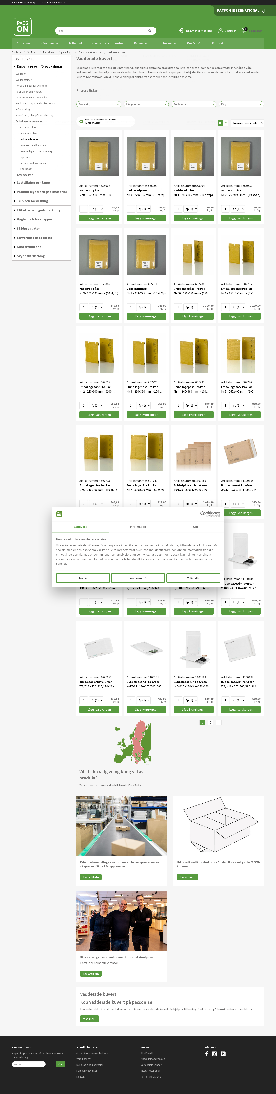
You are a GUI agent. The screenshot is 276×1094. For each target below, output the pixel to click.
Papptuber (26, 156)
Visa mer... (89, 1018)
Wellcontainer (24, 78)
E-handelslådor (28, 126)
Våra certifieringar (151, 1063)
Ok (60, 1063)
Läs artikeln (91, 876)
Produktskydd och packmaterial (42, 190)
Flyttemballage (24, 173)
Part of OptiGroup (151, 1075)
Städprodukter (28, 227)
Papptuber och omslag (29, 90)
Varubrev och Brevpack (33, 144)
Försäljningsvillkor (86, 1069)
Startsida (16, 51)
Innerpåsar (26, 167)
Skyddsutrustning (31, 255)
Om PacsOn (194, 43)
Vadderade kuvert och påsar (32, 96)
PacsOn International (53, 2)
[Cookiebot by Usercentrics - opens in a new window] (203, 514)
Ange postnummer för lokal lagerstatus (98, 120)
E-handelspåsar (28, 132)
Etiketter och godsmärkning (38, 209)
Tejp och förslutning (32, 200)
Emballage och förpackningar (57, 51)
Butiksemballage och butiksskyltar (35, 102)
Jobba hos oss (167, 43)
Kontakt (217, 43)
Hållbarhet (75, 43)
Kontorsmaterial (30, 245)
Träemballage (23, 108)
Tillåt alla (193, 578)
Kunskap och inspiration (108, 43)
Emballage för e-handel (90, 51)
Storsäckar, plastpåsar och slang (34, 114)
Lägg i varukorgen (99, 217)
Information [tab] (138, 526)
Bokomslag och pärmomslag (36, 150)
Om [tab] (195, 526)
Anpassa (138, 578)
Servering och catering (34, 236)
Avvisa (83, 578)
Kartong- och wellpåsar (33, 161)
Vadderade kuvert (30, 138)
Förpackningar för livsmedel (32, 84)
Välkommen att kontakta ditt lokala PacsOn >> (110, 784)
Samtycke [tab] (80, 526)
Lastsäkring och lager (33, 181)
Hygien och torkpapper (34, 218)
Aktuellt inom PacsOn (153, 1057)
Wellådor (21, 72)
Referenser (141, 43)
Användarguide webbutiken (92, 1051)
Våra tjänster (49, 43)
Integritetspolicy (150, 1069)
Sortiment (24, 43)
